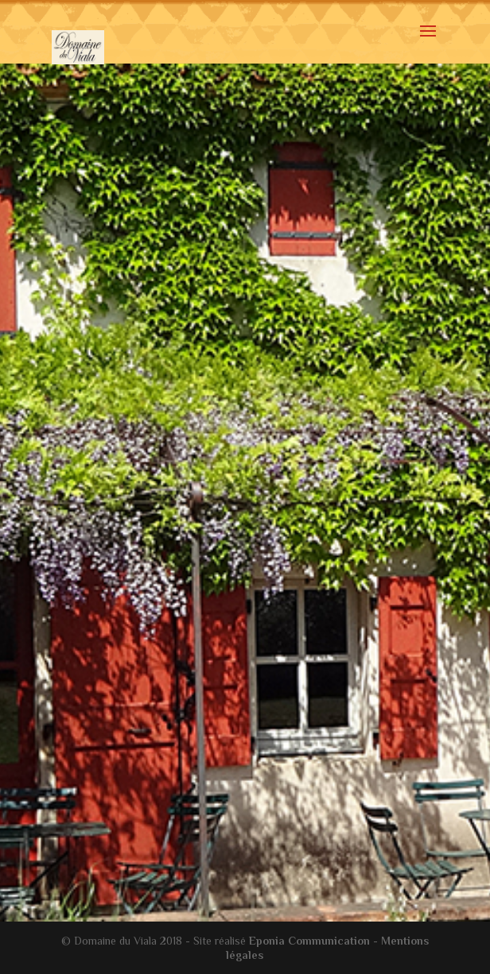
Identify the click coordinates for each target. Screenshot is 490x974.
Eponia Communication (309, 940)
